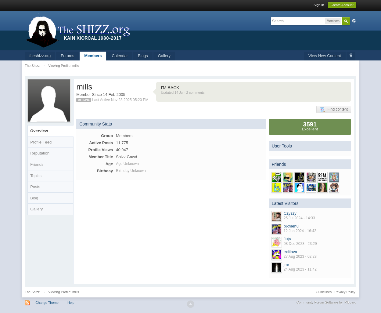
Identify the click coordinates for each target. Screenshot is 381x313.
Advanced (353, 20)
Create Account (342, 5)
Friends (36, 164)
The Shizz (32, 292)
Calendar (120, 55)
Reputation (39, 153)
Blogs (143, 55)
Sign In (319, 5)
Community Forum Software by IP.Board (326, 302)
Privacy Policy (344, 292)
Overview (39, 131)
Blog (34, 198)
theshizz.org (40, 55)
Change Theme (47, 302)
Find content (334, 109)
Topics (35, 175)
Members (93, 55)
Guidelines (324, 292)
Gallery (164, 55)
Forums (67, 55)
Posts (35, 186)
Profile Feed (41, 142)
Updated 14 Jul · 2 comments (182, 92)
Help (70, 302)
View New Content (324, 55)
